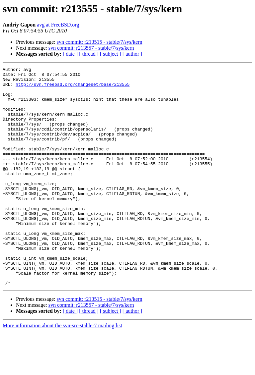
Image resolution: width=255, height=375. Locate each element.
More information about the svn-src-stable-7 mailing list (62, 369)
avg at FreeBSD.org (58, 24)
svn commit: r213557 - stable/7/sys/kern (91, 48)
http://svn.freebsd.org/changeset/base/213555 (72, 88)
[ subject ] (110, 54)
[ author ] (132, 54)
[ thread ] (89, 54)
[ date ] (70, 54)
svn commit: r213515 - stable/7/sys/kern (99, 42)
